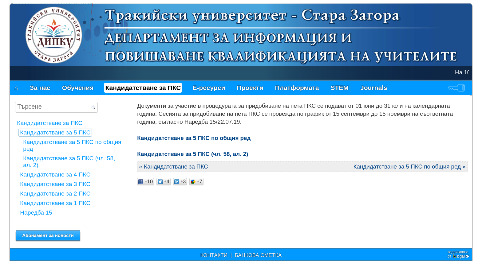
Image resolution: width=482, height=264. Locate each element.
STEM (340, 87)
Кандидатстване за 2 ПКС (55, 193)
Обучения (78, 87)
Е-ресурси (208, 87)
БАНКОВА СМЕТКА (258, 255)
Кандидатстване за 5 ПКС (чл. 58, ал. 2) (192, 154)
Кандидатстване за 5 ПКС (55, 132)
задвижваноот (459, 254)
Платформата (297, 87)
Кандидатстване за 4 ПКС (55, 174)
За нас (40, 87)
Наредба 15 (36, 212)
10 (145, 181)
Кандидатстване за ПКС (143, 87)
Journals (373, 87)
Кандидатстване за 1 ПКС (55, 203)
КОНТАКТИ (213, 255)
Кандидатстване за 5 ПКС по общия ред (194, 138)
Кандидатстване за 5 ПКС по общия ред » (409, 166)
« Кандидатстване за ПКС (173, 166)
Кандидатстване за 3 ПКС (55, 184)
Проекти (250, 87)
